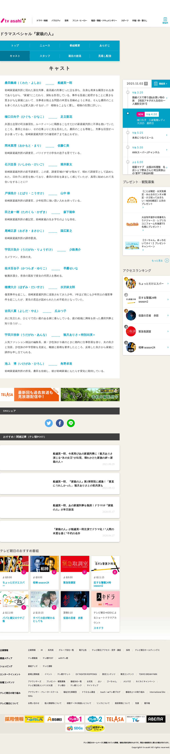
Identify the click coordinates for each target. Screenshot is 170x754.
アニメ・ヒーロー (79, 20)
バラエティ (56, 20)
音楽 (66, 20)
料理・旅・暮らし (139, 20)
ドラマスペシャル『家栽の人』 (27, 34)
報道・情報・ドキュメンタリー (104, 20)
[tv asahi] (14, 20)
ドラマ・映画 (41, 20)
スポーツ (124, 20)
